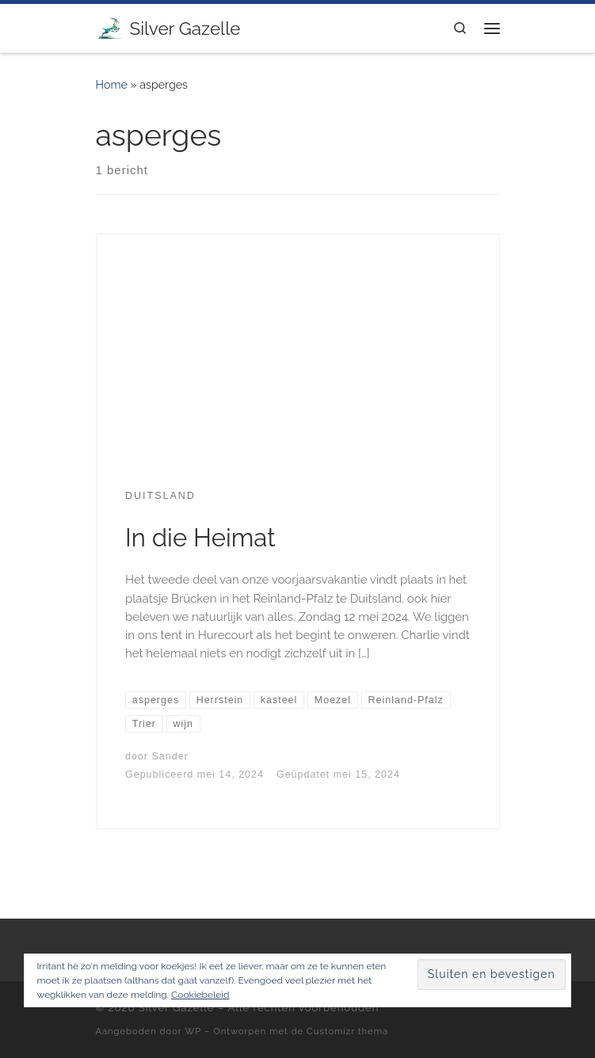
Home (112, 84)
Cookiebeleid (200, 994)
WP (193, 1031)
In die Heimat (200, 537)
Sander (169, 756)
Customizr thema (347, 1031)
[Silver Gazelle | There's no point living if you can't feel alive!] (110, 26)
